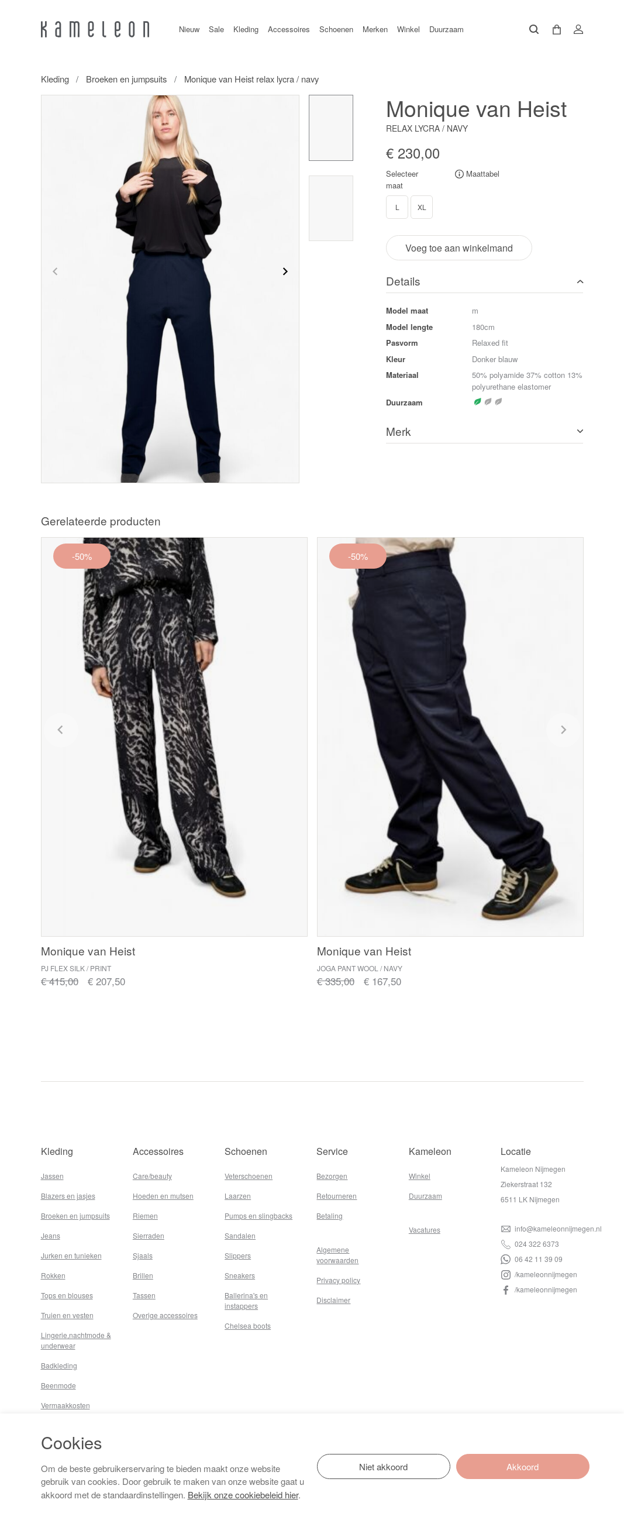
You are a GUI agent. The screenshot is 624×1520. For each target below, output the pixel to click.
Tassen (144, 1295)
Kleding (245, 29)
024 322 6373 (530, 1244)
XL (422, 207)
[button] (552, 29)
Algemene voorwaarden (337, 1254)
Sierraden (148, 1235)
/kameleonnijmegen (539, 1274)
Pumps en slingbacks (258, 1215)
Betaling (329, 1215)
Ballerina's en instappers (246, 1300)
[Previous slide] (55, 271)
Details (403, 280)
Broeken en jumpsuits (126, 79)
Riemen (145, 1215)
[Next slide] (285, 271)
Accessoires (289, 29)
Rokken (53, 1275)
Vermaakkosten (65, 1405)
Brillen (143, 1275)
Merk (398, 431)
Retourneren (336, 1196)
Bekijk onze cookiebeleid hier (243, 1494)
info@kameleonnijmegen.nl (551, 1228)
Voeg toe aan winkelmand (459, 248)
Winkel (408, 29)
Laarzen (238, 1196)
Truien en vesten (67, 1315)
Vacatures (424, 1229)
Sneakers (240, 1275)
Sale (216, 29)
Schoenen (336, 29)
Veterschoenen (249, 1176)
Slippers (238, 1255)
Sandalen (240, 1235)
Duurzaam (446, 29)
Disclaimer (333, 1300)
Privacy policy (338, 1280)
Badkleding (59, 1365)
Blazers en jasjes (68, 1196)
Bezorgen (331, 1176)
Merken (375, 29)
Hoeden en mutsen (163, 1196)
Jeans (50, 1235)
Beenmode (58, 1385)
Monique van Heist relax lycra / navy (251, 79)
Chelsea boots (248, 1325)
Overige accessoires (165, 1315)
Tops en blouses (67, 1295)
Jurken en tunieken (71, 1255)
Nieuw (189, 29)
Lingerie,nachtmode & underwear (76, 1340)
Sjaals (143, 1255)
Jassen (52, 1176)
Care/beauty (152, 1176)
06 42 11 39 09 (532, 1259)
